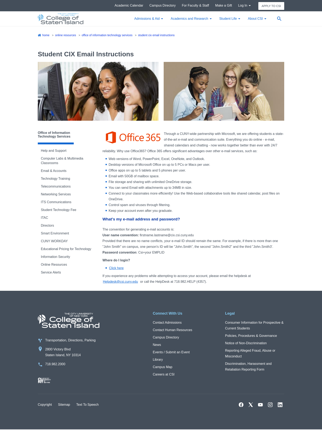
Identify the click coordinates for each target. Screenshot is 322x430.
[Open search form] (279, 19)
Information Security (55, 257)
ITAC (44, 218)
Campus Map (162, 367)
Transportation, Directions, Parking (70, 340)
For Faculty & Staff (195, 5)
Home (45, 35)
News (157, 345)
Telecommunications (56, 186)
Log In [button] (242, 5)
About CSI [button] (255, 19)
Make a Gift (223, 5)
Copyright (45, 405)
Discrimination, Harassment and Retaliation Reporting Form (248, 366)
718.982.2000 (55, 364)
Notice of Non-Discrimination (246, 343)
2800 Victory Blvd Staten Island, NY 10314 (63, 352)
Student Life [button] (228, 19)
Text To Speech (87, 405)
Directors (47, 225)
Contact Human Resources (172, 330)
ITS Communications (56, 202)
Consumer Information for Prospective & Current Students (254, 325)
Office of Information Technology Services (107, 35)
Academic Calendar (129, 5)
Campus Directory (163, 5)
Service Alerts (51, 272)
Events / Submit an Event (171, 352)
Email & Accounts (54, 171)
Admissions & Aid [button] (147, 19)
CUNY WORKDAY (54, 241)
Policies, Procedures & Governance (251, 336)
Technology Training (55, 179)
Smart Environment (55, 233)
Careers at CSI (164, 374)
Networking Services (56, 194)
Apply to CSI (271, 5)
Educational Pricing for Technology (66, 249)
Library (158, 360)
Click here (116, 268)
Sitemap (64, 405)
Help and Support (54, 151)
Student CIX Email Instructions (157, 35)
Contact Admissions (167, 323)
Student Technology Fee (58, 210)
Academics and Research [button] (189, 19)
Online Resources (65, 35)
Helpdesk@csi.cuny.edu (120, 282)
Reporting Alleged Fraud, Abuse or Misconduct (250, 353)
